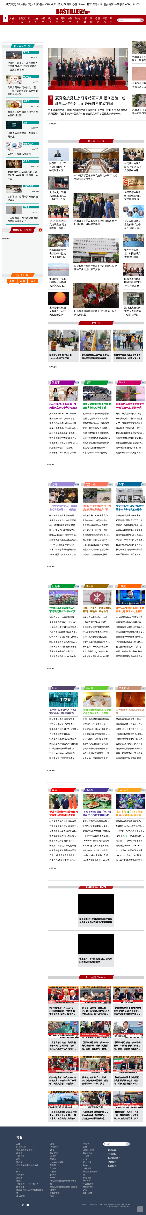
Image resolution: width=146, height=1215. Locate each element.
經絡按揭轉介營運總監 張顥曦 (63, 1187)
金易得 (53, 1171)
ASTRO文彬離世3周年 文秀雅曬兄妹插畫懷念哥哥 (72, 545)
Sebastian (87, 1153)
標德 (52, 1196)
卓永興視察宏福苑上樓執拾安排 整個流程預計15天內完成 (75, 622)
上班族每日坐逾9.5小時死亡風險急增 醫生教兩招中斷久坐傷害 (111, 729)
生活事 (118, 4)
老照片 (19, 1180)
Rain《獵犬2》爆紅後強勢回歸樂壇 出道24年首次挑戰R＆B (76, 530)
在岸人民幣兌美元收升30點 (95, 637)
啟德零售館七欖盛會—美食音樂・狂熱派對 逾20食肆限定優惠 (111, 831)
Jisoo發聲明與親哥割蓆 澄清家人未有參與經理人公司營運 (75, 525)
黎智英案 (22, 20)
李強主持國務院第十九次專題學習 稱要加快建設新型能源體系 (77, 845)
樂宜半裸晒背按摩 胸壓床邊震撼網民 (66, 438)
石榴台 (40, 4)
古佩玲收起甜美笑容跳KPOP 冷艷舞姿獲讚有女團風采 (73, 443)
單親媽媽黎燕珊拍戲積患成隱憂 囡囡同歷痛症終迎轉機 (74, 423)
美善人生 (98, 4)
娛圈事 (67, 4)
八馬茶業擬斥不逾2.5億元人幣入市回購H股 (102, 622)
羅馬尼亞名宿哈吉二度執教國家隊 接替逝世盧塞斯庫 (106, 423)
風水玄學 (87, 1162)
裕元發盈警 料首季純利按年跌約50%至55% (102, 632)
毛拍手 (86, 1144)
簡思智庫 (87, 1177)
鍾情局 (19, 1153)
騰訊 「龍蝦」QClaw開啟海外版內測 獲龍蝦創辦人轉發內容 (110, 651)
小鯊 (18, 1159)
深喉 (52, 1144)
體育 (89, 4)
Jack (18, 1168)
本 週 (22, 281)
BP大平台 (22, 4)
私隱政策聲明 (114, 1158)
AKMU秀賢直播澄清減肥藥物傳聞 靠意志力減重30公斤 (74, 554)
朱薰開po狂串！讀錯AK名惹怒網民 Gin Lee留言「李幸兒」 (76, 418)
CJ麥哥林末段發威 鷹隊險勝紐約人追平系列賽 (103, 433)
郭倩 (52, 1150)
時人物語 (54, 1153)
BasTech (127, 4)
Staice (53, 1177)
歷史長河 (109, 4)
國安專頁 (11, 4)
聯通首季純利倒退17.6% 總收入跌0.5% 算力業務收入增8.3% (110, 617)
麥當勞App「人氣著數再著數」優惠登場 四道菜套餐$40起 (109, 845)
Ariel (18, 1144)
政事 (29, 20)
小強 (85, 1159)
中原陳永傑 (88, 1184)
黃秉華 (53, 1165)
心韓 (74, 4)
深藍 (85, 1147)
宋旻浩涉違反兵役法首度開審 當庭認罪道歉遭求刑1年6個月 (76, 520)
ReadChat (87, 1187)
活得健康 (20, 1187)
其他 (111, 20)
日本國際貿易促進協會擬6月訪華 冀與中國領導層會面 (73, 831)
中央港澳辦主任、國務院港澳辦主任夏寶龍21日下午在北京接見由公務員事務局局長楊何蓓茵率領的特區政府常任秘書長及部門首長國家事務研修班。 (88, 112)
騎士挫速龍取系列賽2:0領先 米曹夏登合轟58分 (104, 438)
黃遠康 (53, 1168)
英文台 (32, 4)
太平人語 (87, 1168)
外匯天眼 (20, 1156)
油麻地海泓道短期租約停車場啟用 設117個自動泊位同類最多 (76, 627)
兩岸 (91, 20)
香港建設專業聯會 (24, 1150)
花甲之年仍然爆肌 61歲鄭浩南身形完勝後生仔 (70, 433)
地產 (57, 20)
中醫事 (70, 20)
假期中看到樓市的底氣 (59, 734)
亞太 (60, 4)
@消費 (97, 20)
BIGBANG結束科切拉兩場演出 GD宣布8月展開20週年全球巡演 (78, 535)
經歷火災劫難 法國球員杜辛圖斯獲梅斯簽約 (102, 418)
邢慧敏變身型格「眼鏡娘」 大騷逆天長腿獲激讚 (71, 447)
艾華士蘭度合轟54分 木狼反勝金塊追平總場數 (103, 428)
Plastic (82, 4)
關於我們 (112, 1165)
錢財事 (50, 20)
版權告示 (112, 1150)
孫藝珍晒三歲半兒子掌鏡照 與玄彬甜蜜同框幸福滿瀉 (73, 515)
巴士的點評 (21, 1147)
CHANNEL (51, 4)
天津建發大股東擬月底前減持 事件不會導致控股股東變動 (108, 627)
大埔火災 (12, 20)
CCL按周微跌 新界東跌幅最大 (62, 739)
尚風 (18, 1171)
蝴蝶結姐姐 (55, 1193)
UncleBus (87, 1180)
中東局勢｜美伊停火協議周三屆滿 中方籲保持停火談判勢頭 (76, 826)
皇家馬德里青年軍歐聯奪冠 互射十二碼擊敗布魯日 (105, 452)
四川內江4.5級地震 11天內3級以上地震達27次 (70, 860)
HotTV (136, 4)
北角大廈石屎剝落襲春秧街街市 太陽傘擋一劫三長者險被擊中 (77, 646)
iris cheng (87, 1193)
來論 (85, 1190)
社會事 (35, 20)
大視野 (85, 20)
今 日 (11, 281)
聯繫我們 (112, 1162)
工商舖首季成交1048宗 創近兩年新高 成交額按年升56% (74, 724)
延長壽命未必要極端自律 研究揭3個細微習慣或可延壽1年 (108, 734)
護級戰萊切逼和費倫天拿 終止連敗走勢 (100, 447)
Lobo (85, 1165)
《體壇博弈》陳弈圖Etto (27, 1184)
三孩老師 (20, 1174)
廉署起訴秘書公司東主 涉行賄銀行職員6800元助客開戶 (74, 651)
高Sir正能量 (88, 1150)
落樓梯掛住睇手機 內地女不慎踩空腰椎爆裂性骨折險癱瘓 (75, 840)
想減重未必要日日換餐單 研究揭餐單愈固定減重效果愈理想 (109, 748)
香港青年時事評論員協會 (27, 1165)
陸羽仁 (53, 1156)
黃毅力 (53, 1159)
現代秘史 (54, 1147)
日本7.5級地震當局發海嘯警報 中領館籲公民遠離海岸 (73, 855)
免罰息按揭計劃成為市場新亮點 (63, 744)
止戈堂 (86, 1156)
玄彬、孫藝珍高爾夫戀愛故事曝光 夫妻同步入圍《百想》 (75, 549)
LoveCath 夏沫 (56, 1162)
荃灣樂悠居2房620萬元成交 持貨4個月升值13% (70, 758)
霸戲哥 (19, 1162)
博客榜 (104, 20)
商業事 (63, 20)
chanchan (20, 1196)
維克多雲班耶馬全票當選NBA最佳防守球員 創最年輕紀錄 (108, 443)
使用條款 (112, 1154)
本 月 (33, 281)
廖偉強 (53, 1174)
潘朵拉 (19, 1177)
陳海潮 (53, 1190)
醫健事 (77, 20)
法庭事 (43, 20)
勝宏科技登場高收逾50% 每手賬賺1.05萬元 (102, 642)
